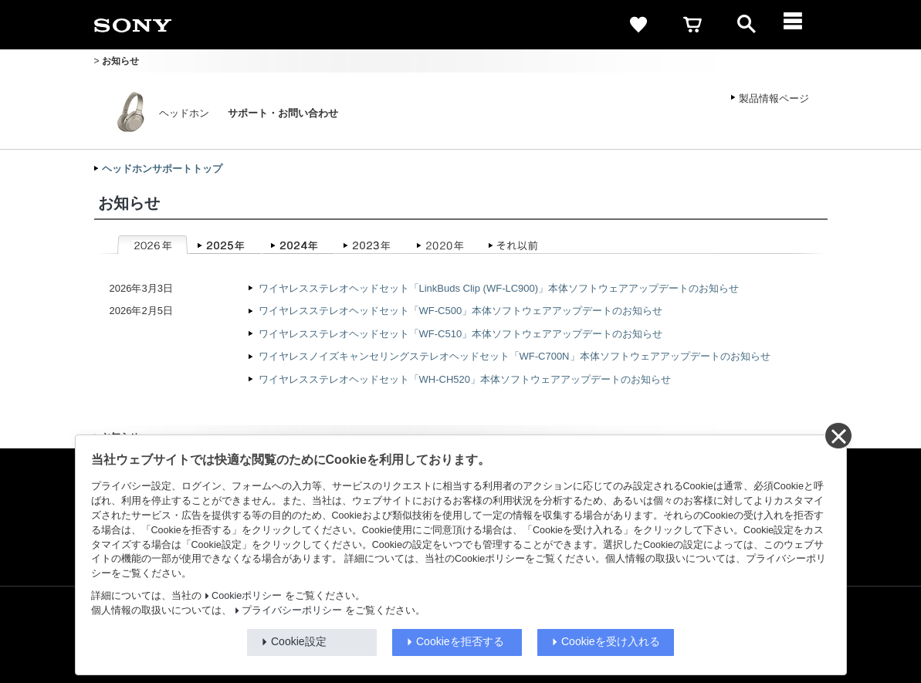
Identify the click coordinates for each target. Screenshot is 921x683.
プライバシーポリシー (292, 610)
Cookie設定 (299, 641)
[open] (747, 24)
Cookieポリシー (247, 595)
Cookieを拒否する (460, 641)
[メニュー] (801, 24)
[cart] (692, 24)
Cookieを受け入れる (610, 641)
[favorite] (638, 24)
